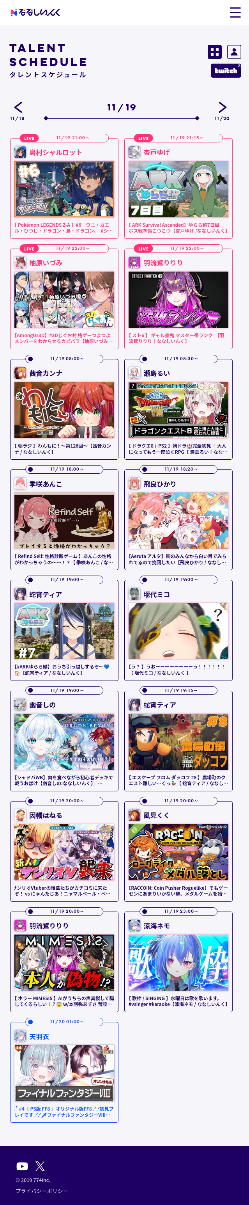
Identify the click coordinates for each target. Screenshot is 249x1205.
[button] (235, 12)
